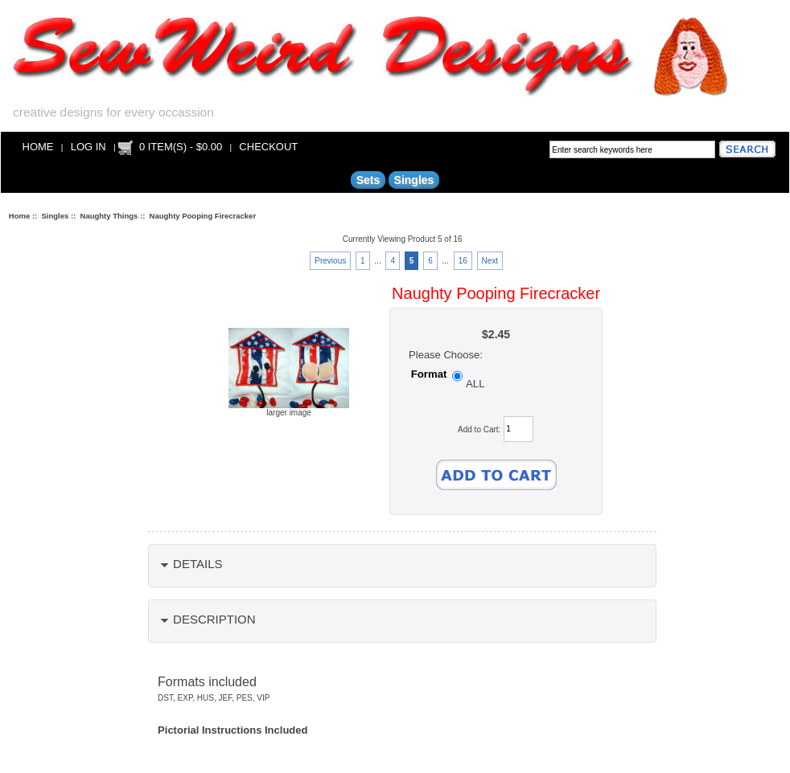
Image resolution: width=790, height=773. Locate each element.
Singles (55, 215)
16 (463, 260)
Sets (368, 180)
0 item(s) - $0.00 (180, 147)
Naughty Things (109, 215)
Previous (330, 260)
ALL (475, 384)
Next (490, 260)
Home (38, 147)
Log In (88, 147)
